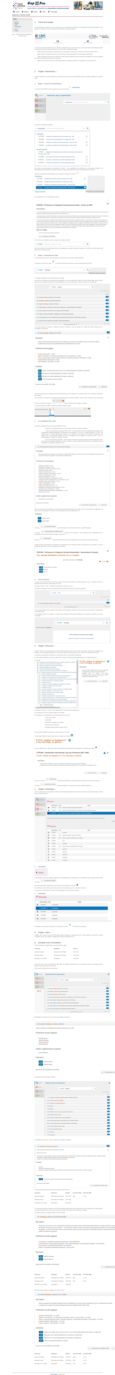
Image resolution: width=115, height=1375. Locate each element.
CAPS (43, 11)
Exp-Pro (16, 22)
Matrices (26, 11)
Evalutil (35, 11)
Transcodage (53, 11)
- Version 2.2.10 (61, 1374)
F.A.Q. (16, 29)
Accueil (17, 11)
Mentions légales (54, 1374)
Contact (16, 30)
